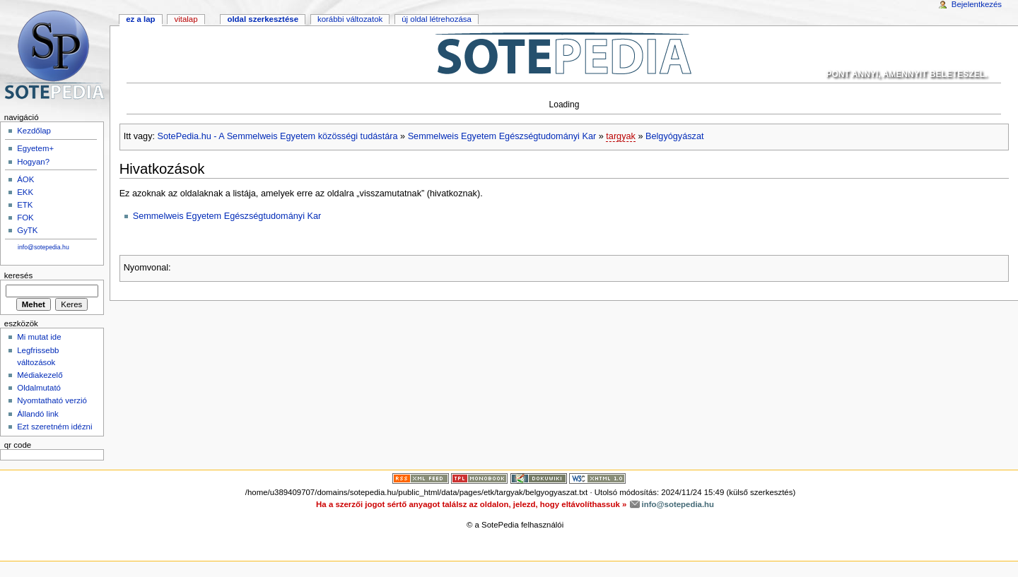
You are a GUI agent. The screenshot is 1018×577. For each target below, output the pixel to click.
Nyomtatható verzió (52, 400)
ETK (25, 205)
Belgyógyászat (674, 136)
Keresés (18, 275)
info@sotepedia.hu (43, 247)
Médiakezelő (39, 375)
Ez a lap (140, 19)
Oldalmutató (39, 387)
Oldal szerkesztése (262, 19)
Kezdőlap (34, 130)
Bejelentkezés (977, 4)
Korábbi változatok (349, 19)
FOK (25, 217)
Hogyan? (33, 161)
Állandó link (38, 414)
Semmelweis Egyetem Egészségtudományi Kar (502, 136)
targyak (621, 136)
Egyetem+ (35, 148)
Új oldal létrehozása (437, 19)
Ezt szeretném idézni (54, 426)
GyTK (27, 230)
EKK (25, 192)
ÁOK (25, 179)
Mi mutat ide (39, 337)
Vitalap (185, 19)
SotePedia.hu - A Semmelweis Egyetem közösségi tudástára (278, 136)
